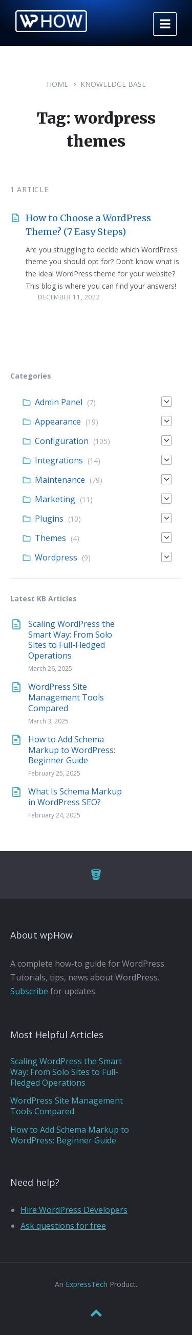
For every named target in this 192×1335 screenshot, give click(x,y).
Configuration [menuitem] (62, 441)
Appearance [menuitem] (58, 421)
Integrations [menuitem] (59, 460)
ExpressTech (87, 1284)
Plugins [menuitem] (49, 518)
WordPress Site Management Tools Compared (66, 697)
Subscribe (29, 991)
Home (57, 84)
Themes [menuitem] (50, 538)
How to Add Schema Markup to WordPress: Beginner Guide (71, 750)
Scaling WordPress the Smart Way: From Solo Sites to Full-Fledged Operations (71, 639)
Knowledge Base (113, 84)
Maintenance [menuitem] (60, 479)
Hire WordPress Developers (73, 1209)
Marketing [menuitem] (55, 499)
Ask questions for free (63, 1225)
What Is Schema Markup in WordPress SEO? (75, 797)
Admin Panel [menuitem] (58, 402)
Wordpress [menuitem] (56, 557)
